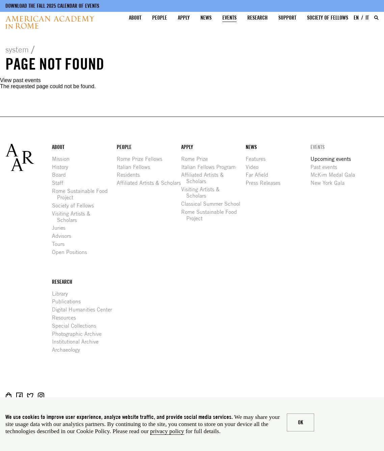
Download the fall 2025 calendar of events (52, 6)
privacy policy (167, 431)
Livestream (52, 396)
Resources (66, 318)
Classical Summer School (213, 204)
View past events (20, 80)
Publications (69, 301)
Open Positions (72, 252)
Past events (326, 167)
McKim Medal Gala (335, 175)
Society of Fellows (327, 18)
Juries (61, 228)
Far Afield (259, 175)
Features (258, 159)
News (206, 18)
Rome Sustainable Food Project (82, 194)
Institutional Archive (78, 342)
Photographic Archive (79, 334)
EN (356, 18)
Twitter (30, 396)
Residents (131, 175)
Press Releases (265, 183)
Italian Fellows (136, 167)
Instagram (41, 396)
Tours (60, 244)
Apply (184, 18)
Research (257, 18)
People (159, 18)
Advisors (64, 236)
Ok (300, 422)
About (135, 18)
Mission (63, 159)
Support (287, 18)
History (62, 167)
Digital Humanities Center (84, 309)
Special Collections (76, 326)
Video (254, 167)
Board (61, 175)
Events (229, 18)
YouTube (62, 396)
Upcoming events (333, 159)
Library (62, 294)
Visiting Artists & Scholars (73, 216)
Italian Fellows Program (211, 167)
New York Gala (330, 183)
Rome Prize (197, 159)
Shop (8, 396)
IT (367, 18)
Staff (60, 183)
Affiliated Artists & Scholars (151, 183)
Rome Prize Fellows (142, 159)
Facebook (19, 396)
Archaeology (68, 350)
